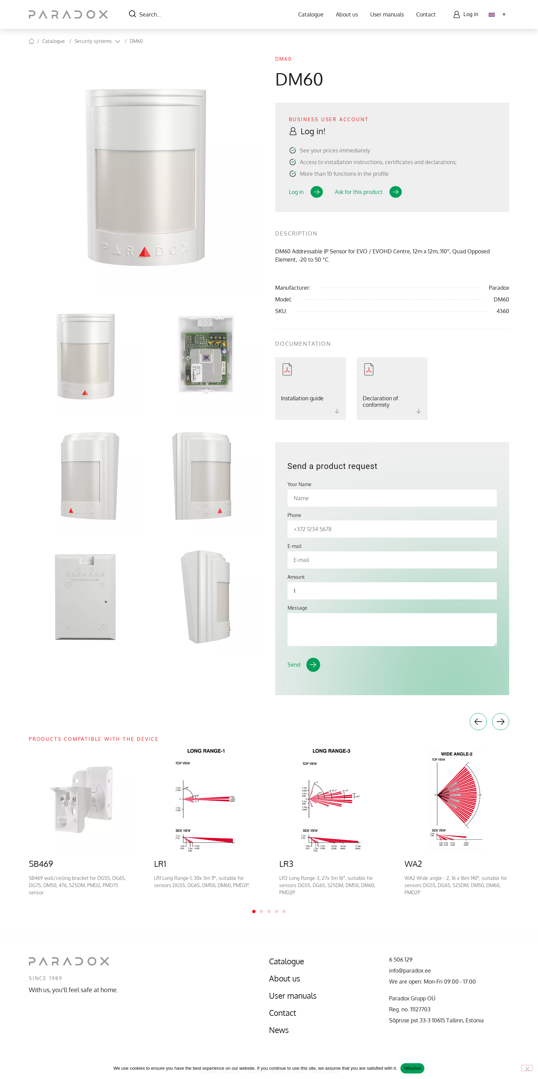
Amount (296, 577)
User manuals (387, 14)
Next (500, 721)
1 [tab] (254, 911)
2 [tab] (261, 911)
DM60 (136, 41)
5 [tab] (284, 911)
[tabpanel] (81, 821)
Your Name (300, 484)
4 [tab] (276, 911)
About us (347, 14)
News (279, 1029)
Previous (478, 721)
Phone (294, 515)
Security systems (93, 41)
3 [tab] (269, 911)
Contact (426, 14)
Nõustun (412, 1068)
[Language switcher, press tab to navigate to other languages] (497, 14)
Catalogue (311, 14)
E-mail (295, 546)
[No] (527, 1068)
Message (297, 608)
